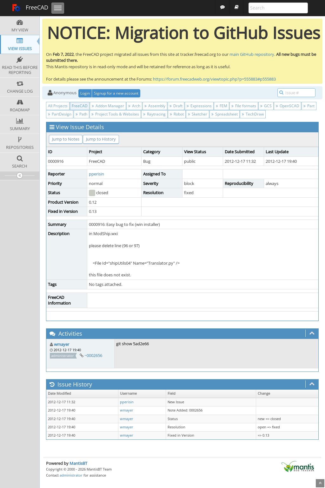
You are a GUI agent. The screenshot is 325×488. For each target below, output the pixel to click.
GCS (266, 106)
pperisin (96, 174)
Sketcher (197, 114)
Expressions (199, 106)
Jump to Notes (65, 139)
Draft (175, 106)
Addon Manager (108, 106)
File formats (243, 106)
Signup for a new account (116, 93)
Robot (177, 114)
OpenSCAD (287, 106)
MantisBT (78, 463)
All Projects (58, 106)
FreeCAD (30, 8)
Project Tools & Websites (115, 114)
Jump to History (101, 139)
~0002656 (93, 355)
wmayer (61, 344)
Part (309, 106)
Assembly (154, 106)
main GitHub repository (251, 54)
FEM (221, 106)
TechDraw (253, 114)
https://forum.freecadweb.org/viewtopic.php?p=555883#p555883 (214, 79)
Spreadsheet (224, 114)
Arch (134, 106)
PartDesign (59, 114)
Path (81, 114)
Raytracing (154, 114)
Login (85, 93)
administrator (71, 475)
